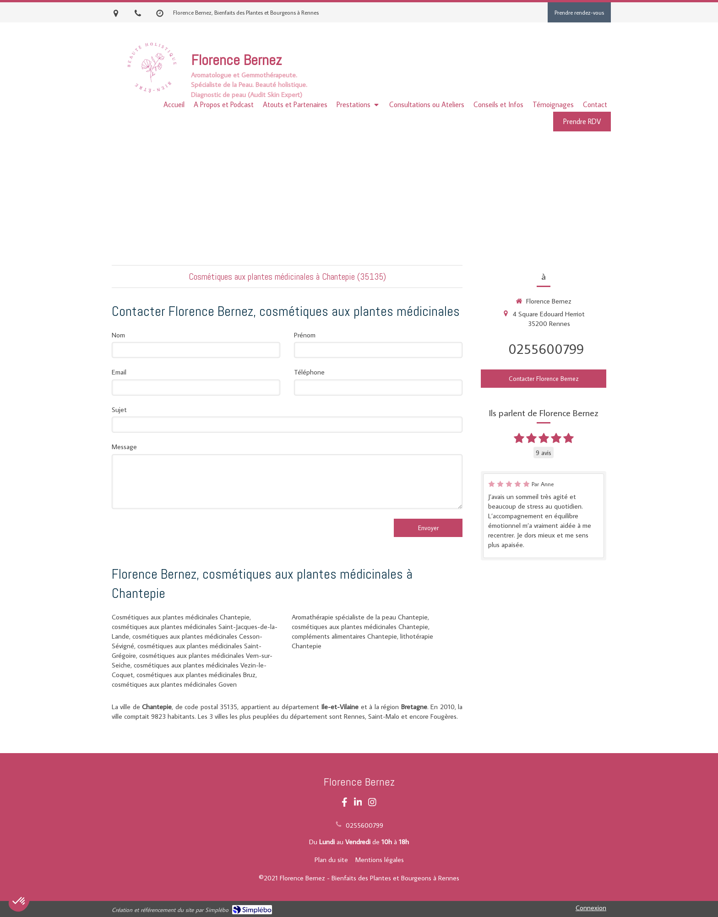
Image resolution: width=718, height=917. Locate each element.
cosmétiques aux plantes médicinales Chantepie (360, 626)
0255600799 (546, 349)
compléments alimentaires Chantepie (344, 636)
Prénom (304, 335)
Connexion (591, 907)
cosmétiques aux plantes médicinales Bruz (196, 674)
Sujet (119, 409)
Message (124, 446)
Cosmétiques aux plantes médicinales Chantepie (181, 617)
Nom (118, 335)
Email (119, 372)
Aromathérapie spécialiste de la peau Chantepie (360, 617)
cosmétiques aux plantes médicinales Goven (174, 684)
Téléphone (309, 372)
